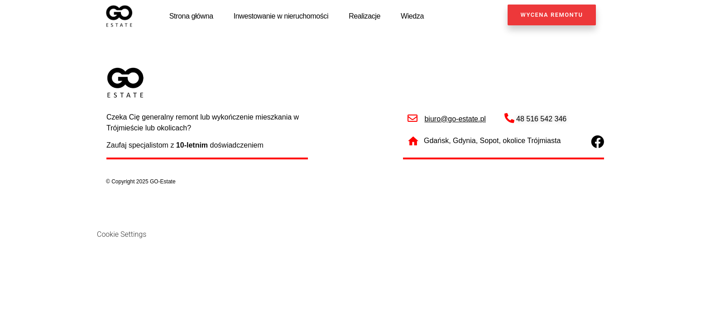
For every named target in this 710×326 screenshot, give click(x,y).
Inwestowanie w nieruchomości (281, 16)
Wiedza (412, 16)
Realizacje (364, 16)
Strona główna (191, 16)
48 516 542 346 (541, 119)
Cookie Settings (121, 234)
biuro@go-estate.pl (454, 119)
